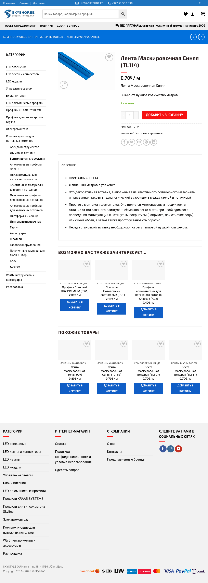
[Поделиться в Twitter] (131, 142)
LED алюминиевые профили (24, 103)
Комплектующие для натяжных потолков (33, 36)
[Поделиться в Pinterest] (146, 142)
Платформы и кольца (24, 216)
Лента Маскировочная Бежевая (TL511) (185, 371)
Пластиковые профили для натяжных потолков (26, 197)
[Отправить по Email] (139, 142)
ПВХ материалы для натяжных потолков (23, 177)
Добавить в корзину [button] (74, 305)
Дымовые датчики (22, 153)
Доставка (38, 3)
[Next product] (193, 37)
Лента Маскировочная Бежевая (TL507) (148, 371)
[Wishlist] (186, 14)
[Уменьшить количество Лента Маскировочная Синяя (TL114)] (123, 115)
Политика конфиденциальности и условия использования (73, 457)
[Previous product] (201, 37)
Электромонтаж (17, 129)
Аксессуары (18, 233)
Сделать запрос (68, 25)
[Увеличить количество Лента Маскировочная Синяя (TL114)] (136, 115)
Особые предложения (21, 25)
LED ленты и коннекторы (22, 74)
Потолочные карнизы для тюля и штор (27, 253)
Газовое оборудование (25, 245)
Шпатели (16, 239)
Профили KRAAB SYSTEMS (23, 110)
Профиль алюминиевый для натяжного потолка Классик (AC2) (148, 293)
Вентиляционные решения (27, 158)
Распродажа (14, 287)
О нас (111, 444)
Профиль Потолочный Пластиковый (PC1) (112, 291)
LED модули (14, 81)
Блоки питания (16, 95)
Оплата (24, 3)
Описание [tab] (69, 165)
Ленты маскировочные (83, 36)
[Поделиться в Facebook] (124, 142)
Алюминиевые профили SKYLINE (26, 167)
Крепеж (15, 266)
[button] (193, 14)
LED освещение (16, 67)
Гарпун (14, 227)
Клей (13, 261)
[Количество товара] (130, 115)
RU (202, 3)
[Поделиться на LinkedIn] (153, 142)
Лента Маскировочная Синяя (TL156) (111, 371)
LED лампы (11, 459)
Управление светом (19, 88)
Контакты (9, 3)
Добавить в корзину (164, 115)
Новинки (46, 25)
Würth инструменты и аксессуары (20, 277)
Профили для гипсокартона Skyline (24, 119)
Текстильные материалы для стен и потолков (26, 187)
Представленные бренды (126, 459)
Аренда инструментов (24, 147)
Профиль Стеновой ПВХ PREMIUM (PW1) (75, 289)
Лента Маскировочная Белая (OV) (75, 371)
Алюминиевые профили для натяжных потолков (26, 208)
